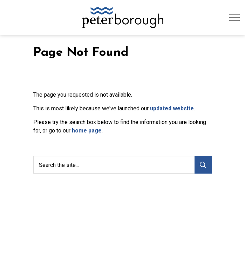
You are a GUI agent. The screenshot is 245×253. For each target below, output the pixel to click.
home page (87, 130)
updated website (172, 108)
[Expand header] (234, 17)
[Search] (203, 165)
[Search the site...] (122, 165)
